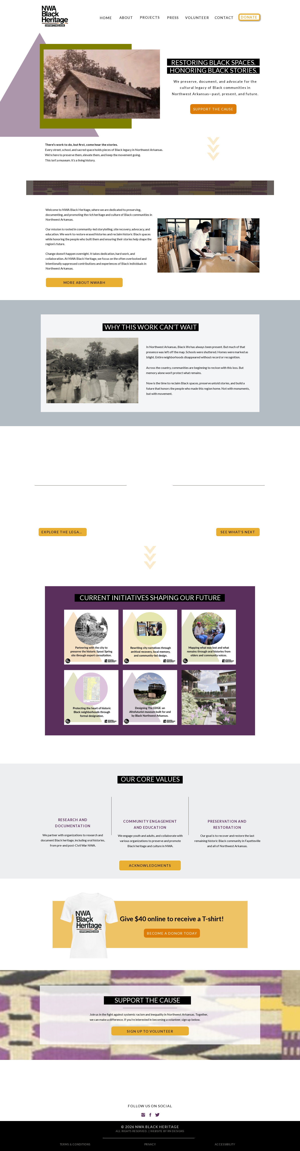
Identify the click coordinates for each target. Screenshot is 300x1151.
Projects (150, 17)
